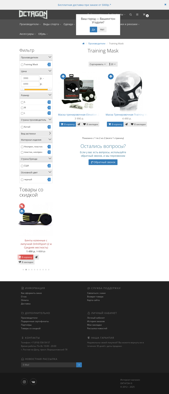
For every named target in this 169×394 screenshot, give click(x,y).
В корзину (25, 257)
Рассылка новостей (97, 328)
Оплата (25, 300)
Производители (30, 24)
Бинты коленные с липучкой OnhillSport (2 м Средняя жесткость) (36, 244)
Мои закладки (94, 324)
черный (28, 179)
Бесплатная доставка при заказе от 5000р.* (84, 5)
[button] (130, 14)
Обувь (43, 34)
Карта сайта (93, 300)
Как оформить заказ (31, 293)
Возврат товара (95, 296)
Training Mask (31, 64)
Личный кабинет (96, 317)
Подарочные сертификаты (35, 321)
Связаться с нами (96, 293)
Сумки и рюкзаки (128, 24)
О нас (24, 296)
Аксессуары (28, 34)
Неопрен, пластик (33, 146)
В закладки (25, 262)
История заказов (96, 321)
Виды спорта (52, 24)
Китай (27, 126)
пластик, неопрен (33, 152)
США (26, 165)
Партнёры (26, 324)
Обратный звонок (103, 162)
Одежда (69, 24)
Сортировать (98, 64)
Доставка (26, 303)
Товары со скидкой (31, 328)
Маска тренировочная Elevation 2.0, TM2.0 (84, 114)
